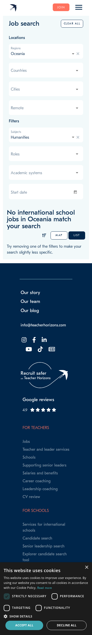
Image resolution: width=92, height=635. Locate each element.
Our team (30, 301)
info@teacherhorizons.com (43, 325)
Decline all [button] (67, 625)
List (77, 235)
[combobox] (43, 54)
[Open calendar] (76, 192)
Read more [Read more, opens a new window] (44, 588)
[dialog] (46, 598)
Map (59, 235)
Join (61, 7)
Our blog (30, 310)
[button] (46, 616)
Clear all (72, 23)
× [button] (86, 567)
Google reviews (38, 399)
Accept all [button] (24, 625)
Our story (30, 292)
